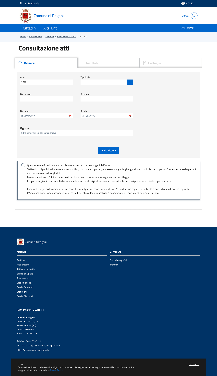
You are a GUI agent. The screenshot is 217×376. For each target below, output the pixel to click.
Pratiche (21, 260)
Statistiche (22, 291)
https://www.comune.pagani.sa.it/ (33, 350)
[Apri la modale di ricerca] (194, 15)
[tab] (46, 63)
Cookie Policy (56, 370)
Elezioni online (24, 282)
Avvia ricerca (108, 150)
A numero (86, 94)
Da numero (26, 94)
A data (84, 111)
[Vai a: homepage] (43, 15)
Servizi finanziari (25, 287)
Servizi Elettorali (25, 296)
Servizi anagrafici (25, 273)
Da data (24, 111)
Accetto (194, 364)
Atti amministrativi (26, 269)
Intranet (114, 264)
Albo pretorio (23, 264)
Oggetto (24, 128)
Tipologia (85, 77)
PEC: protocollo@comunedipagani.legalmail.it (38, 345)
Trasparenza (23, 278)
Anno (23, 77)
